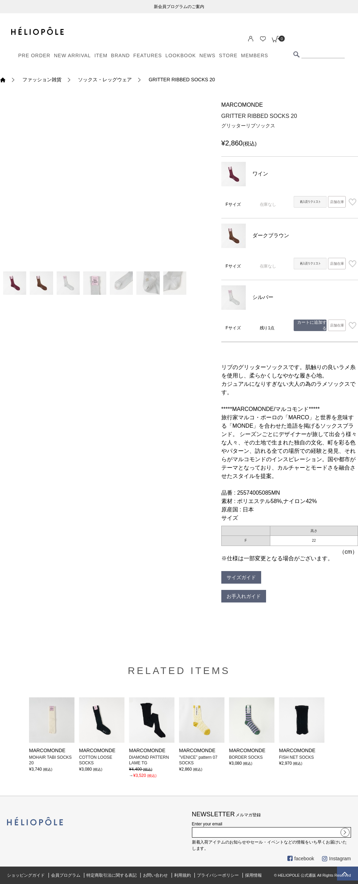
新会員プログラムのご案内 (179, 6)
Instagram (336, 858)
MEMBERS (254, 55)
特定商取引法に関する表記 (111, 875)
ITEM (100, 55)
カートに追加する (312, 325)
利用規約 (182, 875)
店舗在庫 (337, 202)
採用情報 (253, 875)
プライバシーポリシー (218, 875)
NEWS (207, 55)
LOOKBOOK (180, 55)
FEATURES (147, 55)
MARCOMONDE (242, 105)
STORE (228, 55)
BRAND (120, 55)
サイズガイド (241, 577)
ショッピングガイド (26, 875)
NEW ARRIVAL (72, 55)
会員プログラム (65, 875)
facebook (300, 858)
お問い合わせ (155, 875)
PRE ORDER (34, 55)
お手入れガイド (244, 596)
